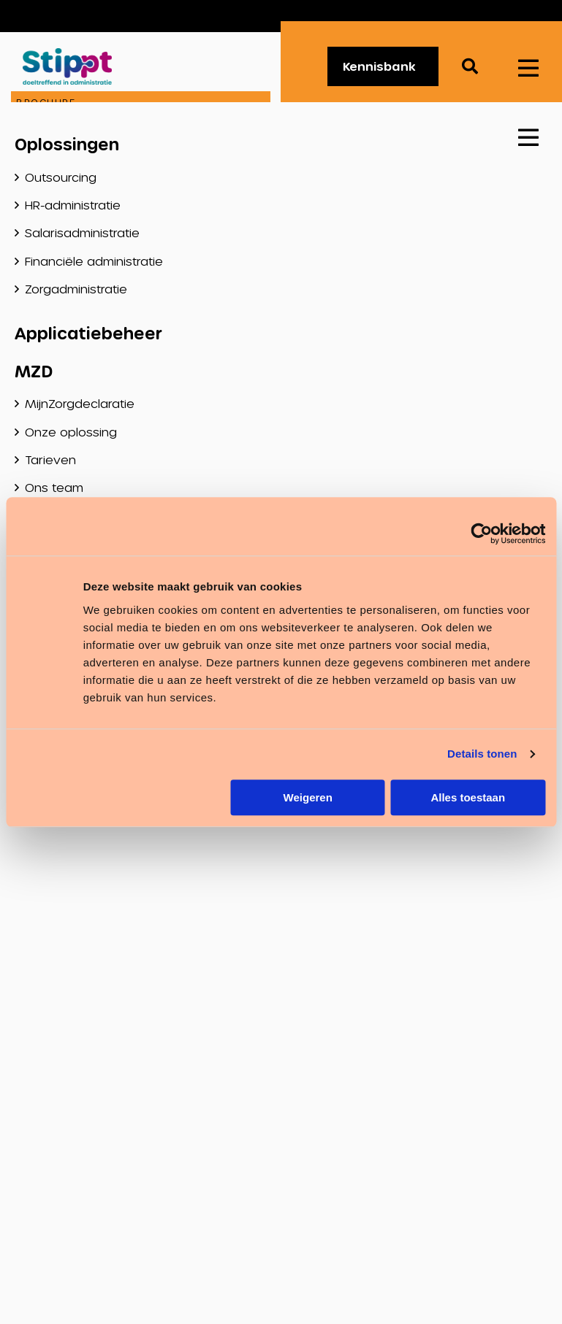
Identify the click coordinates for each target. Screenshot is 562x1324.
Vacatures (497, 16)
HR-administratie (73, 205)
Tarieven (50, 459)
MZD (34, 370)
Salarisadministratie (82, 232)
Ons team (54, 487)
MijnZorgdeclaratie (79, 403)
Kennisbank (379, 66)
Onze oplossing (71, 432)
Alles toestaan (467, 797)
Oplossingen (67, 143)
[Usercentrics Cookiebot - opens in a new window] (481, 533)
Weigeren (308, 797)
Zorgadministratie (76, 289)
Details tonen (482, 753)
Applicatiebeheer (88, 332)
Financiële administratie (94, 261)
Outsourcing (60, 177)
